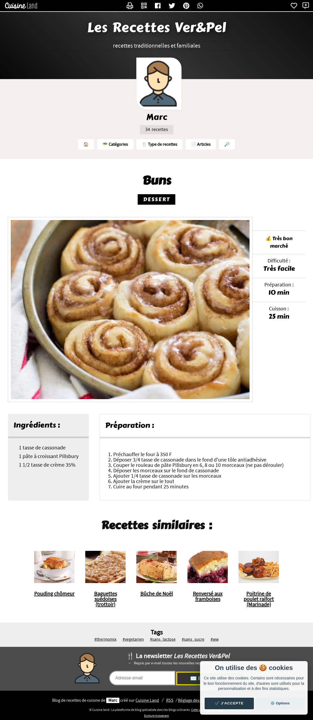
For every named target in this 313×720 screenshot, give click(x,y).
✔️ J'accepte (229, 703)
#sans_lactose (163, 639)
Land (147, 700)
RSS (169, 700)
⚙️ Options (280, 703)
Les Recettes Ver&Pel (156, 27)
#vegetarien (133, 639)
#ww (215, 639)
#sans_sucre (193, 639)
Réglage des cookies (196, 700)
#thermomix (105, 639)
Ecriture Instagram (156, 715)
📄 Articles (201, 144)
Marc (112, 700)
